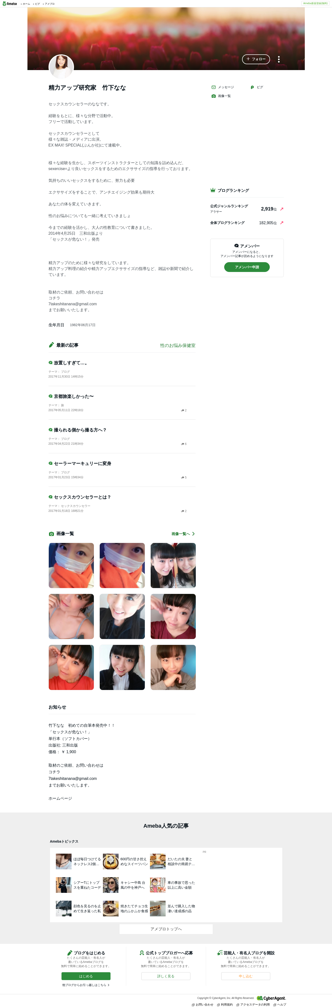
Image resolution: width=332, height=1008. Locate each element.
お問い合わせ (202, 1004)
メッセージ (222, 87)
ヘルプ (279, 1004)
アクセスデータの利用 (253, 1004)
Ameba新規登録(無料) (315, 3)
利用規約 (225, 1004)
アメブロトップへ (166, 929)
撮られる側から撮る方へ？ (78, 430)
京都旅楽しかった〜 (71, 396)
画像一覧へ (184, 533)
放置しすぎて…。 (69, 362)
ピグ (256, 87)
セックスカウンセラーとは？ (80, 497)
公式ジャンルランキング (229, 206)
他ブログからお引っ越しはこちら (84, 985)
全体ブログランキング (227, 223)
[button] (256, 59)
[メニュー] (279, 59)
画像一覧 (221, 96)
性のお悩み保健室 (178, 345)
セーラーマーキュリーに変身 (80, 463)
